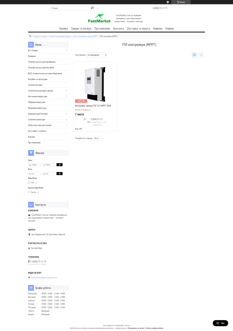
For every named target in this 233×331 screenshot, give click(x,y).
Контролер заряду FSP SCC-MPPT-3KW (93, 105)
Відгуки (31, 136)
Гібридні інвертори (36, 102)
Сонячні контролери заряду (59, 36)
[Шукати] (92, 8)
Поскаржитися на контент (136, 328)
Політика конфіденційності (154, 328)
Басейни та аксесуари (37, 79)
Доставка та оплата (138, 28)
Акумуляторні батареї (38, 113)
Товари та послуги (81, 28)
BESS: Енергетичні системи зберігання (45, 73)
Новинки (157, 28)
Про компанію (102, 28)
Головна (63, 28)
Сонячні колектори (36, 119)
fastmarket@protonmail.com (44, 277)
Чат (220, 323)
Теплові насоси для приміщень (42, 61)
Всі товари (33, 50)
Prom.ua (127, 325)
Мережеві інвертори (37, 107)
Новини (169, 28)
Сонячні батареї (35, 84)
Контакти (118, 28)
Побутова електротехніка (40, 125)
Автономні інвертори (37, 96)
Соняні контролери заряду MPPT (84, 36)
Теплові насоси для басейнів (41, 67)
